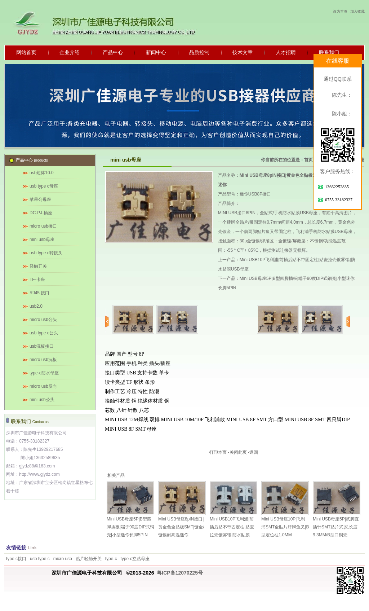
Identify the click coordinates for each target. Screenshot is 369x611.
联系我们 (329, 52)
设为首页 (340, 11)
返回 (253, 452)
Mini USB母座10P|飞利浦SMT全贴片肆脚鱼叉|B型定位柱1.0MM (285, 527)
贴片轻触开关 (89, 558)
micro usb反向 (43, 386)
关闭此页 (238, 452)
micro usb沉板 (43, 359)
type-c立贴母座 (135, 558)
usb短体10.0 (42, 172)
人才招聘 (286, 52)
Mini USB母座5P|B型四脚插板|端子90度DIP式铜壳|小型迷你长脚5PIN (130, 527)
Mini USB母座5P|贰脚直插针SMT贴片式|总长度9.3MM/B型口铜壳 (336, 527)
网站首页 (26, 52)
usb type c (40, 558)
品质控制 (199, 52)
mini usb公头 (42, 399)
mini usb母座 (42, 239)
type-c (111, 558)
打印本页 (218, 452)
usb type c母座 (44, 186)
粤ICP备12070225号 (180, 573)
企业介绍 (69, 52)
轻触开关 (38, 266)
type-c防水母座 (44, 372)
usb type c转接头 (46, 252)
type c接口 (16, 558)
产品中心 (113, 52)
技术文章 (242, 52)
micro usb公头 (43, 319)
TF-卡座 (37, 279)
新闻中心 (156, 52)
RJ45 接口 (39, 292)
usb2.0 (36, 306)
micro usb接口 (43, 226)
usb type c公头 (44, 332)
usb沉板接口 (42, 346)
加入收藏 (357, 11)
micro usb (62, 558)
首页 (308, 159)
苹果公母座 (40, 199)
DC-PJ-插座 (41, 212)
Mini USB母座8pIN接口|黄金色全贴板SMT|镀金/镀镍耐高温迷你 (181, 527)
